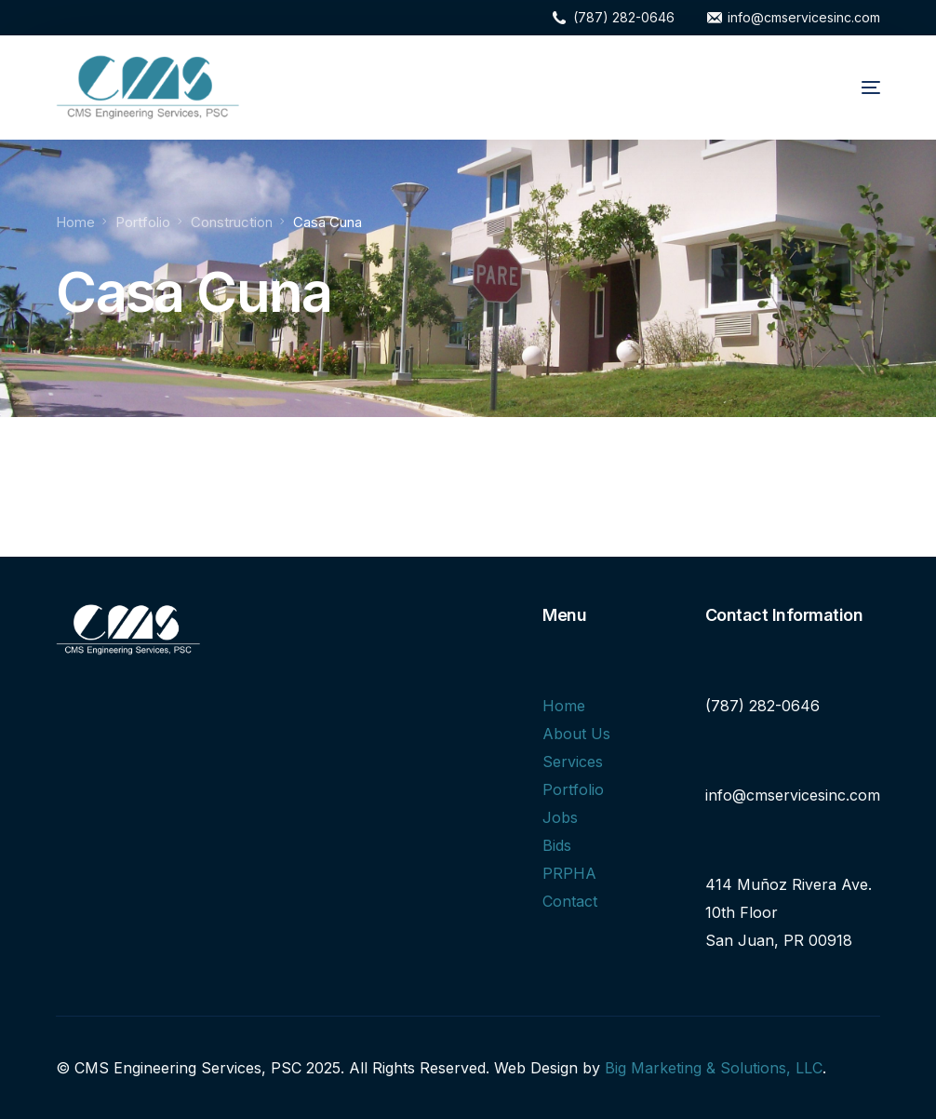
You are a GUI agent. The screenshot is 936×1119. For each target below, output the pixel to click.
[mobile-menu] (846, 87)
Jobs (560, 817)
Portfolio (573, 789)
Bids (556, 845)
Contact (569, 901)
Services (572, 761)
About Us (576, 733)
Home (563, 705)
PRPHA (569, 873)
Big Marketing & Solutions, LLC (713, 1067)
